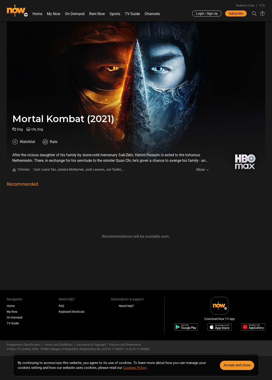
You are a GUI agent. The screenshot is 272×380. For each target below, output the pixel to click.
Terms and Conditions (58, 344)
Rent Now (97, 14)
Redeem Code (245, 5)
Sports (115, 14)
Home (37, 14)
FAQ (61, 306)
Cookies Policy (134, 368)
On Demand (74, 14)
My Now (53, 14)
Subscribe (236, 13)
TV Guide (132, 14)
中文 (262, 5)
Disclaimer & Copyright (91, 344)
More (200, 169)
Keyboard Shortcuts (71, 311)
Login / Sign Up (207, 13)
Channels (152, 14)
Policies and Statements (125, 344)
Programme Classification (24, 344)
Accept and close (237, 365)
